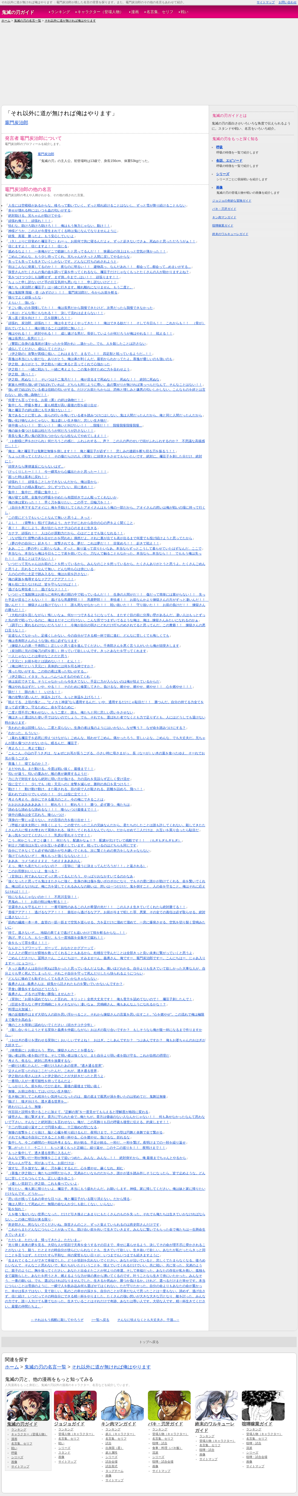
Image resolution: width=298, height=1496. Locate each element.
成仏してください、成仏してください (36, 349)
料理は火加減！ (19, 1009)
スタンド (64, 1452)
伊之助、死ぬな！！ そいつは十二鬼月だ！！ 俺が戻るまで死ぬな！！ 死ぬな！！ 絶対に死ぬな (83, 379)
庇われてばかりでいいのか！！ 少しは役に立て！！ (47, 794)
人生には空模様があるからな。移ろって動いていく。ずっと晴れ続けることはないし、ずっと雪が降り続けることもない (97, 205)
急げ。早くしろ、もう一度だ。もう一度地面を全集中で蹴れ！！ (56, 938)
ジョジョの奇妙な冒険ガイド (231, 200)
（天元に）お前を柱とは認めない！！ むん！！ (44, 661)
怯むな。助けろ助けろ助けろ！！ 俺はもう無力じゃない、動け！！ (59, 226)
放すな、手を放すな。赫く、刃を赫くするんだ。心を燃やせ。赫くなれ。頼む (65, 1168)
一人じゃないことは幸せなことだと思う (37, 656)
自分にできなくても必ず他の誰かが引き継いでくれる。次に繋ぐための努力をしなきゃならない (79, 851)
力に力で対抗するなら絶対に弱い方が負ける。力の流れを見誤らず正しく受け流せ (69, 779)
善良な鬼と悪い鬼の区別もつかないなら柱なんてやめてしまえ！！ (57, 436)
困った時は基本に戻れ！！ (28, 477)
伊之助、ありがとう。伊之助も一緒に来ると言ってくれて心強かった (59, 364)
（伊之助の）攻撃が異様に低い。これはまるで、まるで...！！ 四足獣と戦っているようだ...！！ (80, 354)
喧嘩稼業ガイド (222, 225)
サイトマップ (266, 2)
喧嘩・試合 (159, 1443)
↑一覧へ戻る (100, 1320)
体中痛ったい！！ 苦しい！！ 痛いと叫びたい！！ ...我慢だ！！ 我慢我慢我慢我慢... (75, 425)
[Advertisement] (149, 64)
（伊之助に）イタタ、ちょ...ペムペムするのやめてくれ (49, 677)
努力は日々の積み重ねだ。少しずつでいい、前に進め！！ (51, 487)
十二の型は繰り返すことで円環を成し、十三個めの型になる (52, 1127)
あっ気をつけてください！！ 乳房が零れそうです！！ (49, 835)
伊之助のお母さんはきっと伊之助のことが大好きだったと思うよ (56, 1076)
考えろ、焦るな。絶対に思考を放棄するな (39, 1061)
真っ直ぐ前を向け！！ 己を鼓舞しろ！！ (39, 318)
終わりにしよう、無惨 (24, 1107)
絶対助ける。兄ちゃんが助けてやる (34, 216)
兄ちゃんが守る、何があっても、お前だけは (41, 1163)
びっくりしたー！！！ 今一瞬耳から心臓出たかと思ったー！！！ (57, 472)
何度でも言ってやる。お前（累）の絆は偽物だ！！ (46, 400)
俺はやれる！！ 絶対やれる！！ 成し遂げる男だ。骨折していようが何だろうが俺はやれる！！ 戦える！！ (90, 333)
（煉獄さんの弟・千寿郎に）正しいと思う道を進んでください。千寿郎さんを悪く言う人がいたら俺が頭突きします (93, 646)
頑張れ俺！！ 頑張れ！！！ (29, 221)
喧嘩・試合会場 (162, 1461)
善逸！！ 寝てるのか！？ (28, 764)
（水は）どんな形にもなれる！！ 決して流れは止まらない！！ (56, 313)
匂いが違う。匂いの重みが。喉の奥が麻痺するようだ (47, 774)
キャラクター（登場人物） (101, 12)
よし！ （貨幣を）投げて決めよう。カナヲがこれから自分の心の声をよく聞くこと (70, 523)
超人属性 (111, 1452)
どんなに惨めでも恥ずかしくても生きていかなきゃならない (52, 979)
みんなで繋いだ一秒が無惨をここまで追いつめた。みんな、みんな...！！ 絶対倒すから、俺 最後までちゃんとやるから (97, 1158)
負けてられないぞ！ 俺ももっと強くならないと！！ (47, 856)
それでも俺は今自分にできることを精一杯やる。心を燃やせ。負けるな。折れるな (69, 1137)
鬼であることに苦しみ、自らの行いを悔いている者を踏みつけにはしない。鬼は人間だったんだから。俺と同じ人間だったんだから (105, 415)
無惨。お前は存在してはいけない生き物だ (39, 1091)
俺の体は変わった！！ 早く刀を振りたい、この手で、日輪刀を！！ (59, 502)
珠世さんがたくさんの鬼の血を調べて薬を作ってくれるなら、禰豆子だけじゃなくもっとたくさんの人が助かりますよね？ (98, 272)
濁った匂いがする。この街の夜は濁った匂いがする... (47, 671)
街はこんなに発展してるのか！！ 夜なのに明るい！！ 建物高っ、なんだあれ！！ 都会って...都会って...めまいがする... (99, 267)
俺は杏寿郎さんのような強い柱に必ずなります (42, 641)
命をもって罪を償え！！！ (28, 943)
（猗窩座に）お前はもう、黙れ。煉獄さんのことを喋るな (51, 1050)
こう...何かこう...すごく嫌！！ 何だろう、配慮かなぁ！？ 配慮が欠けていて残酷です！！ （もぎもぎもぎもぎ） (95, 840)
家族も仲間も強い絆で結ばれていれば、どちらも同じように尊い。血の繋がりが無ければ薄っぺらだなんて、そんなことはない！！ (105, 385)
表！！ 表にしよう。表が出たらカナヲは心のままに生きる (52, 528)
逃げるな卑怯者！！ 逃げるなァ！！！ (37, 589)
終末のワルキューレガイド (230, 234)
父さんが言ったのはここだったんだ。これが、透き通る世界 (52, 1071)
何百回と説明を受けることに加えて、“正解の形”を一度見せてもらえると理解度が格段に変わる (78, 1112)
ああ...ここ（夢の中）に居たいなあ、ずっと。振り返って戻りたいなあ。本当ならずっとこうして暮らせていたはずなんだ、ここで (105, 548)
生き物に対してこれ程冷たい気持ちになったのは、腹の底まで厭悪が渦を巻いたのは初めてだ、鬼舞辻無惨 (87, 1096)
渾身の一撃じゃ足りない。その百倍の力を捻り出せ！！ (49, 820)
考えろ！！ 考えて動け (26, 748)
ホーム (5, 20)
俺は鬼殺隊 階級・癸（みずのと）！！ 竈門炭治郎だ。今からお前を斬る (63, 292)
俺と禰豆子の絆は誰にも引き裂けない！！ (39, 410)
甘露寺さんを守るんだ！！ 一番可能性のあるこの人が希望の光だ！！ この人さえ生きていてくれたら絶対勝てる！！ (97, 907)
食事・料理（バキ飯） (167, 1447)
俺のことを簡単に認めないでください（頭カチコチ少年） (51, 1025)
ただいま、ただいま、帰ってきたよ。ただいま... (44, 1240)
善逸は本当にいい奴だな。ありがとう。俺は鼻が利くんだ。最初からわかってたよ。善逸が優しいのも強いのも (90, 359)
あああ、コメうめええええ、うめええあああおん (44, 861)
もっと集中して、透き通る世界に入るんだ (39, 1153)
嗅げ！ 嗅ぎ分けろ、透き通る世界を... (37, 1101)
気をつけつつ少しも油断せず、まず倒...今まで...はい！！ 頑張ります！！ (63, 277)
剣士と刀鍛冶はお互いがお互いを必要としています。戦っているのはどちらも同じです (72, 845)
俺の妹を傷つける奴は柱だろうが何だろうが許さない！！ (51, 431)
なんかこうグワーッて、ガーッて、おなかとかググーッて (51, 948)
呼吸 (219, 147)
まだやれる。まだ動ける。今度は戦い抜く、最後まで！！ (51, 769)
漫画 (135, 12)
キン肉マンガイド (224, 217)
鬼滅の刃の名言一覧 (27, 20)
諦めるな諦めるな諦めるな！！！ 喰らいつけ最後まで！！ (52, 809)
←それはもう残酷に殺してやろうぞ (57, 1320)
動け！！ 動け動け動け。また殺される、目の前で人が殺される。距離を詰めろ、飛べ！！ (75, 789)
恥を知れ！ (16, 1209)
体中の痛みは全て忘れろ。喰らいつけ (36, 815)
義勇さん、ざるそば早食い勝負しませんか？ (41, 994)
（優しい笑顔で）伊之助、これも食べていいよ (42, 1183)
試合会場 (111, 1461)
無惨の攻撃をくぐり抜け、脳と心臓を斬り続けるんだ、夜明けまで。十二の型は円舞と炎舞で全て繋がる (85, 1132)
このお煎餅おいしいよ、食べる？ (33, 871)
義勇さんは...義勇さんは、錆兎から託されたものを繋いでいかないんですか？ (65, 984)
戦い (184, 12)
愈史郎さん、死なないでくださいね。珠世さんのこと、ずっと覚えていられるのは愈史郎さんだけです (83, 1225)
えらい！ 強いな (21, 303)
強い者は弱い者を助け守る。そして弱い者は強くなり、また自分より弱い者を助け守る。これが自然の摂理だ (88, 1055)
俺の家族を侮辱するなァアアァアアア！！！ (41, 579)
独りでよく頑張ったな (24, 297)
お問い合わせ (288, 2)
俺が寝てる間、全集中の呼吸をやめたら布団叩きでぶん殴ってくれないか (62, 497)
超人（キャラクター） (120, 1434)
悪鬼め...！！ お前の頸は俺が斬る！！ (37, 902)
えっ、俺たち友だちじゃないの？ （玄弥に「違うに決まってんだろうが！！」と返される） (77, 866)
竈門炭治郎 (16, 122)
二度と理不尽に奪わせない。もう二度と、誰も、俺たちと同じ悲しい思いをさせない (70, 712)
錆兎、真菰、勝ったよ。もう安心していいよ (41, 236)
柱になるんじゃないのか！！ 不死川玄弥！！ (42, 897)
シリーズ (222, 174)
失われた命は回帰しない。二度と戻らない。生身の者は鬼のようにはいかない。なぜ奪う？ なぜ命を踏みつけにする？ (97, 728)
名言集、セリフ (160, 12)
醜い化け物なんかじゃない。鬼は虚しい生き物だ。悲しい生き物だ (57, 420)
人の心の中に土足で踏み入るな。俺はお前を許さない (47, 574)
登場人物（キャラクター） (76, 1434)
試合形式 (111, 1466)
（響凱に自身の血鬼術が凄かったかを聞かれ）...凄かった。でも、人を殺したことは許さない (77, 344)
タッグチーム (114, 1470)
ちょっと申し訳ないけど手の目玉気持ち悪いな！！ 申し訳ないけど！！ (62, 282)
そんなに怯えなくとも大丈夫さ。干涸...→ (148, 1320)
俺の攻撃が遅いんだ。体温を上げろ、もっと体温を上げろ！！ (54, 697)
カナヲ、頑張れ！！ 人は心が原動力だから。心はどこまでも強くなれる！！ (65, 533)
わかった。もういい (23, 733)
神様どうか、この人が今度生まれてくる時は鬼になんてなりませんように (62, 231)
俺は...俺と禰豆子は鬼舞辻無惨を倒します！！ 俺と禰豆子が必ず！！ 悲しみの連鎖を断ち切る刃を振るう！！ (91, 451)
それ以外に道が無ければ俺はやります (70, 20)
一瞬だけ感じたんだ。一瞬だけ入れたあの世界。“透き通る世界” (55, 1066)
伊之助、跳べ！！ (21, 374)
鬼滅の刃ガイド (18, 12)
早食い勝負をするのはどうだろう (33, 989)
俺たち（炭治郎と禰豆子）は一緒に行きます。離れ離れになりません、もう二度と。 (70, 287)
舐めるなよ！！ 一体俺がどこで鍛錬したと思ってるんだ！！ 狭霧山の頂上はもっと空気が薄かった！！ (87, 251)
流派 (155, 1452)
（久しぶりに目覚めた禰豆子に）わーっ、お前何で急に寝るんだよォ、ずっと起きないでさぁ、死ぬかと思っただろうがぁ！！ (102, 241)
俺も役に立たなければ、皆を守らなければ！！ (42, 584)
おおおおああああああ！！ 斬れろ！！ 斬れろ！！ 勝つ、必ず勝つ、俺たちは (69, 805)
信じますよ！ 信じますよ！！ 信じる (37, 246)
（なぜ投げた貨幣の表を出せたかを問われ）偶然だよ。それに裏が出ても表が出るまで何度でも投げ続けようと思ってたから (100, 538)
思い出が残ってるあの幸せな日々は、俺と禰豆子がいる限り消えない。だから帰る (69, 1199)
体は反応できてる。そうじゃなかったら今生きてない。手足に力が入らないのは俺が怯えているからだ (83, 681)
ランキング (60, 12)
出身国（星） (114, 1447)
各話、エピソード (229, 161)
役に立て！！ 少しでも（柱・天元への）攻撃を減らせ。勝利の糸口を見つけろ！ (69, 784)
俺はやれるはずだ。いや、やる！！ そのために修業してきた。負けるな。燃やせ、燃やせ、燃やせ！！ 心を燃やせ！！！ (100, 687)
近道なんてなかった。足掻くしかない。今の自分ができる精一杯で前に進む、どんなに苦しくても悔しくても (88, 635)
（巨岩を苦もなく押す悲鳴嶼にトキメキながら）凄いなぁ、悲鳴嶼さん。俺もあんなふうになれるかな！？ (87, 1004)
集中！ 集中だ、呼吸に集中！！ (33, 492)
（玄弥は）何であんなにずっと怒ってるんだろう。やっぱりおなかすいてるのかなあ (70, 876)
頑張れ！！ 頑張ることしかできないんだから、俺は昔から (52, 482)
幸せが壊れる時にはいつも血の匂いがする (39, 210)
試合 (108, 1443)
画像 (219, 187)
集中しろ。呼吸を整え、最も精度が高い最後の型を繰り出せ (52, 405)
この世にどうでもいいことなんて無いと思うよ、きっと (49, 518)
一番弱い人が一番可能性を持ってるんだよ (39, 1081)
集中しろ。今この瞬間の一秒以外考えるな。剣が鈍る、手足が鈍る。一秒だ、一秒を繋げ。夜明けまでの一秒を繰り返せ (97, 1142)
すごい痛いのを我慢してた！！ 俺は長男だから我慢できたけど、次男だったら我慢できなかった (80, 308)
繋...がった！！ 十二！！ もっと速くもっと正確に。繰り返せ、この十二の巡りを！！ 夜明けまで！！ (86, 1148)
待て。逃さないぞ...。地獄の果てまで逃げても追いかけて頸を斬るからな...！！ (67, 933)
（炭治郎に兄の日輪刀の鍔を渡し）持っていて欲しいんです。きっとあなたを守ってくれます (77, 651)
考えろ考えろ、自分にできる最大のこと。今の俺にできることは (56, 799)
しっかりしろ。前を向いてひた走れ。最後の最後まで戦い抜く (54, 1086)
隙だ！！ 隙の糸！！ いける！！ (34, 692)
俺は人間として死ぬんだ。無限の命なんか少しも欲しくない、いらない (60, 1204)
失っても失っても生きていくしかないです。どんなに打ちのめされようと (62, 261)
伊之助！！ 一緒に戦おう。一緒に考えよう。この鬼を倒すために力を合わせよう (69, 369)
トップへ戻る (149, 1342)
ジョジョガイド (75, 1421)
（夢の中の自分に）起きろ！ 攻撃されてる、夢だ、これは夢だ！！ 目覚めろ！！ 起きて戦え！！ (83, 543)
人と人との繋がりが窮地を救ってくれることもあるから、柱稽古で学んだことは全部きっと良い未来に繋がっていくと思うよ (100, 953)
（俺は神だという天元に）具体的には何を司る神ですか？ (51, 666)
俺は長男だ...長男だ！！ (26, 338)
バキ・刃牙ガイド (224, 208)
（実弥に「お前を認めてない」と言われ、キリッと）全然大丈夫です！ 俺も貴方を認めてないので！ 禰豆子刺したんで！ (100, 999)
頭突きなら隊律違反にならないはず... (36, 466)
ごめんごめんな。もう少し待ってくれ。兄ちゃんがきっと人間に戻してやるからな (69, 257)
